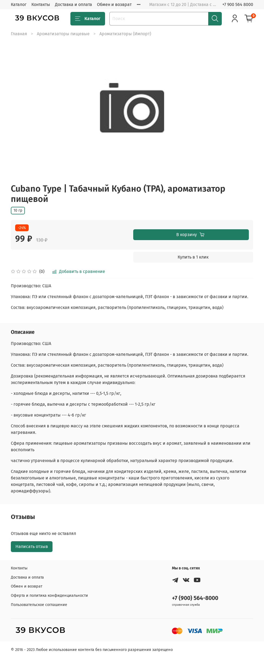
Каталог (19, 4)
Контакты (40, 4)
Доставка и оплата (73, 4)
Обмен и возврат (114, 4)
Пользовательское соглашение (39, 604)
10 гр (18, 210)
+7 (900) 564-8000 (195, 598)
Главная (19, 33)
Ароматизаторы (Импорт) (125, 33)
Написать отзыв (31, 546)
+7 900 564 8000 (237, 4)
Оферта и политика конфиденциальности (49, 595)
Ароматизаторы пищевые (63, 33)
